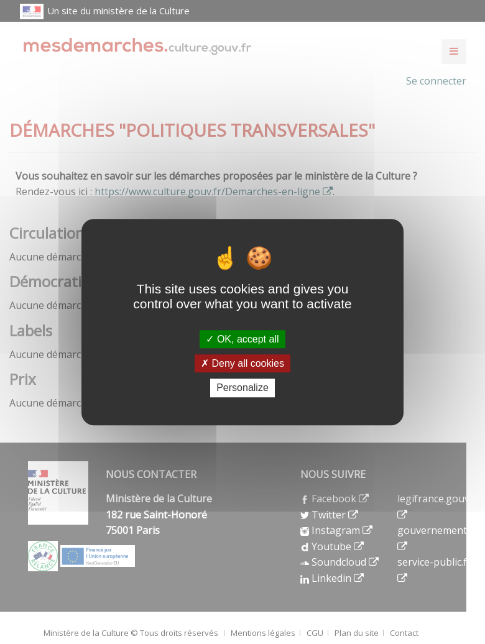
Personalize (242, 388)
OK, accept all (242, 339)
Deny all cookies (242, 363)
